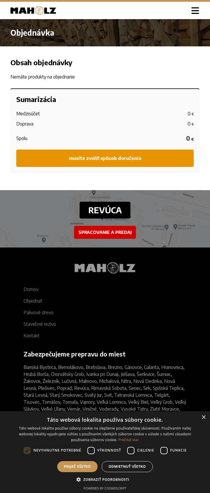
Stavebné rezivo (40, 324)
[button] (105, 479)
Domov (31, 289)
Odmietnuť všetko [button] (127, 466)
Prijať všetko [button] (77, 466)
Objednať (33, 301)
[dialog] (105, 452)
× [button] (203, 417)
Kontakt (32, 336)
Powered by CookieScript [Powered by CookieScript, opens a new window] (105, 488)
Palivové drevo (38, 312)
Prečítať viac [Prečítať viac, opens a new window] (128, 439)
